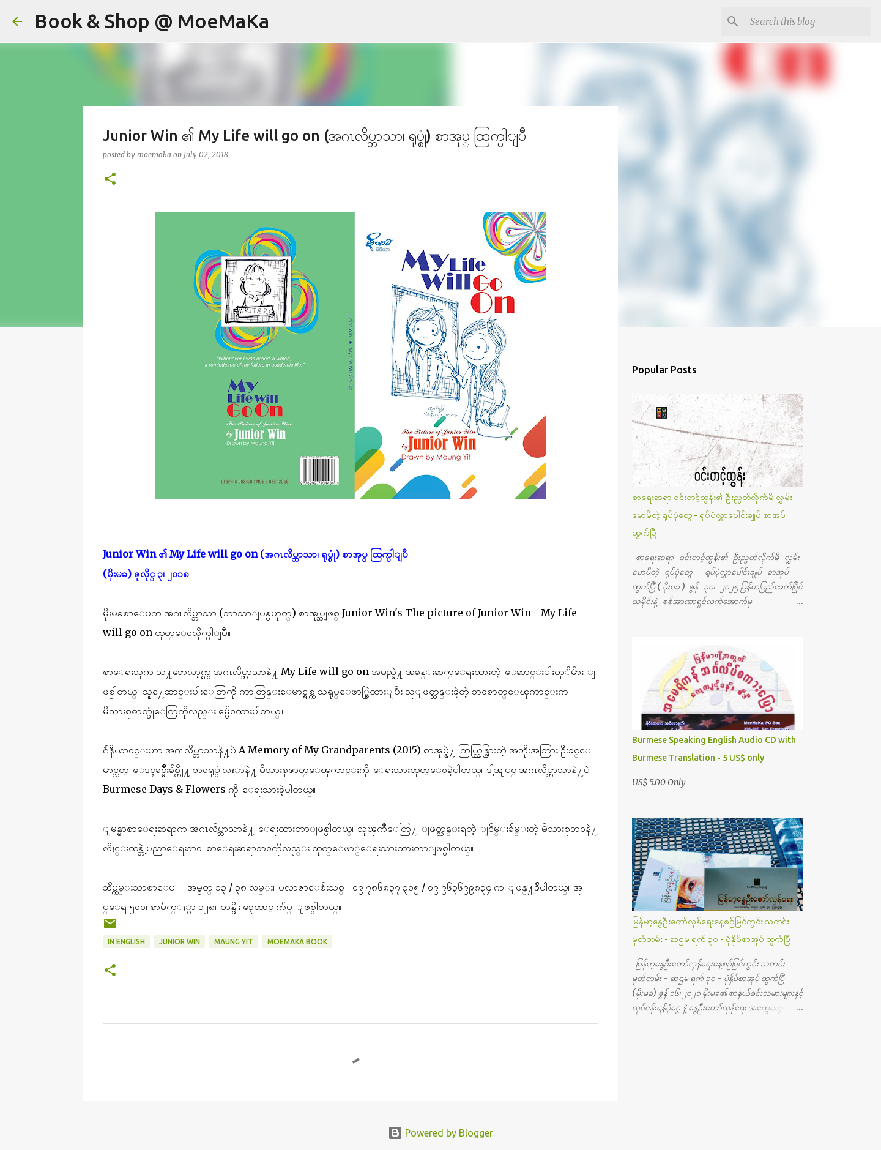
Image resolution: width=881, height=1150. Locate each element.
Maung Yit (233, 942)
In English (126, 942)
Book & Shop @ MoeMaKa (151, 21)
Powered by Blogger (440, 1132)
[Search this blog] (807, 21)
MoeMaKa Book (297, 942)
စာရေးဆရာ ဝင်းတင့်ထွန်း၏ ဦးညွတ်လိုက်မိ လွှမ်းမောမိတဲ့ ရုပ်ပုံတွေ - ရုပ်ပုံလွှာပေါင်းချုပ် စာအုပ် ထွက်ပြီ (712, 514)
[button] (110, 179)
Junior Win (179, 942)
